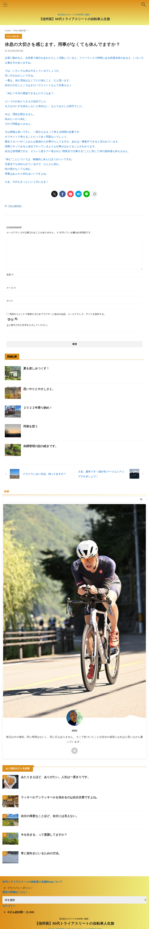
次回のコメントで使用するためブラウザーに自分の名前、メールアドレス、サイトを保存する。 (57, 314)
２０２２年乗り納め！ (37, 407)
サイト (9, 300)
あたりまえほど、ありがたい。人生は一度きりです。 (55, 777)
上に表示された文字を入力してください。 (27, 325)
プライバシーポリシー (20, 888)
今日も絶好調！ (15, 205)
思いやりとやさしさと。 (39, 389)
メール (11, 287)
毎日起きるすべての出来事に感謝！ (74, 918)
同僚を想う (30, 426)
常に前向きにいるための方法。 (41, 853)
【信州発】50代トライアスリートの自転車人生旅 (74, 19)
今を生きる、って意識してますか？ (44, 834)
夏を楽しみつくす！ (36, 368)
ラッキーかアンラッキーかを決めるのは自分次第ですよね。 (60, 797)
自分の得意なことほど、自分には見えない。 (50, 816)
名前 (10, 274)
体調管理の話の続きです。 (40, 446)
